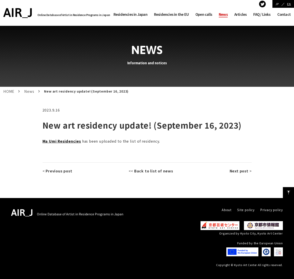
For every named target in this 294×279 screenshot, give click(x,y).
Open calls (203, 14)
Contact (284, 14)
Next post (239, 171)
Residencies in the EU (171, 14)
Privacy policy (271, 210)
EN (289, 4)
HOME (8, 91)
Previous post (59, 171)
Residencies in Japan (130, 14)
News (223, 14)
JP (277, 4)
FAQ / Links (261, 14)
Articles (240, 14)
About (227, 210)
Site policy (246, 210)
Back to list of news (153, 171)
